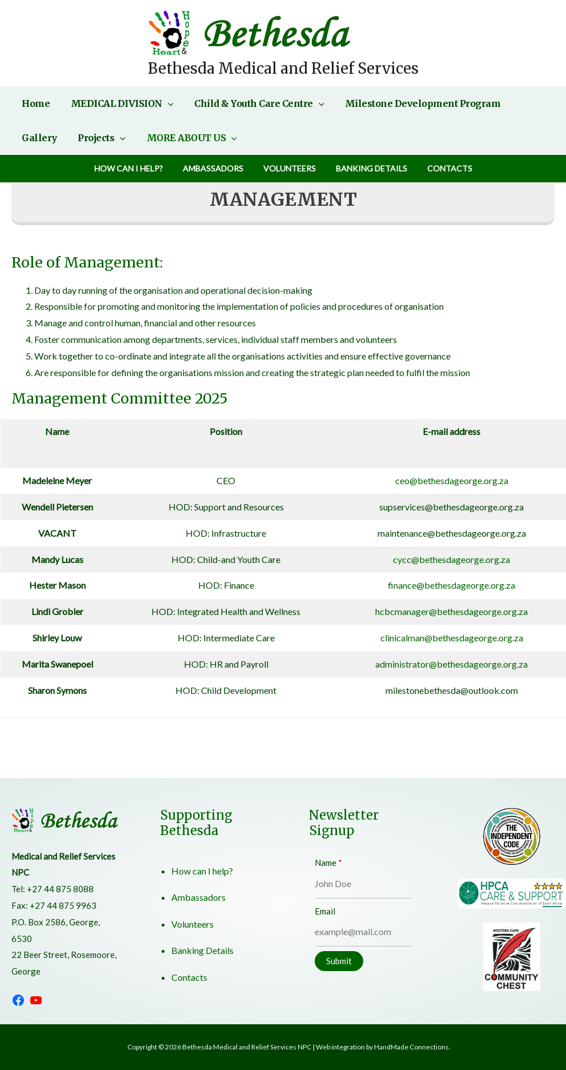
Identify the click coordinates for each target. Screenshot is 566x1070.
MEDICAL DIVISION (118, 103)
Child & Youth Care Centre (253, 103)
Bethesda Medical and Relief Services (283, 68)
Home (35, 103)
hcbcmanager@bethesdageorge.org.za (451, 611)
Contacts (441, 168)
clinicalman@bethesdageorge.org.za (451, 637)
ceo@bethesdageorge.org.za (451, 480)
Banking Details (367, 168)
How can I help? (136, 168)
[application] (164, 103)
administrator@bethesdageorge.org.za (451, 663)
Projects (45, 138)
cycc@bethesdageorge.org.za (451, 559)
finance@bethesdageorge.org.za (451, 585)
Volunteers (289, 168)
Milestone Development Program (414, 103)
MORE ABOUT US (132, 138)
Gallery (527, 103)
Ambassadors (217, 168)
